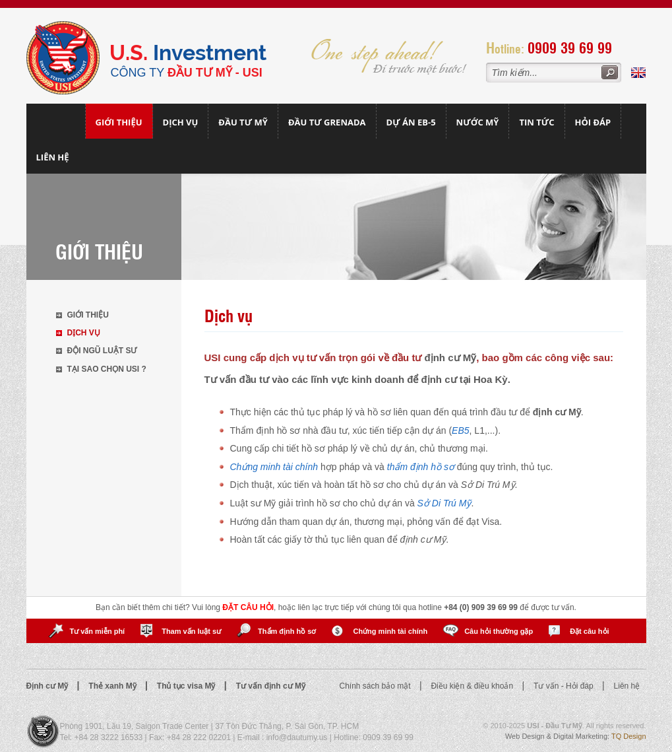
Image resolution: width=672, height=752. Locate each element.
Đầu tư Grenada (327, 122)
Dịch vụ (181, 122)
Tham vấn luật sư (191, 631)
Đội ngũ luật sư (102, 350)
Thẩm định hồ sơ (287, 631)
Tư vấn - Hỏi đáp (565, 686)
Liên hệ (52, 157)
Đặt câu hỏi (589, 631)
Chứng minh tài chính (390, 631)
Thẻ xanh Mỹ (113, 686)
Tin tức (536, 122)
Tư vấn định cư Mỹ (270, 686)
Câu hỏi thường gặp (498, 631)
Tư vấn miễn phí (97, 631)
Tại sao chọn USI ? (106, 369)
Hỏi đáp (593, 122)
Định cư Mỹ (48, 686)
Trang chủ (56, 121)
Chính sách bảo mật (376, 686)
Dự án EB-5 (411, 122)
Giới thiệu (119, 122)
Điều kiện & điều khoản (473, 686)
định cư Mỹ (451, 357)
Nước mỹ (477, 122)
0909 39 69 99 (570, 47)
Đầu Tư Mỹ (243, 122)
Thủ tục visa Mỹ (187, 686)
